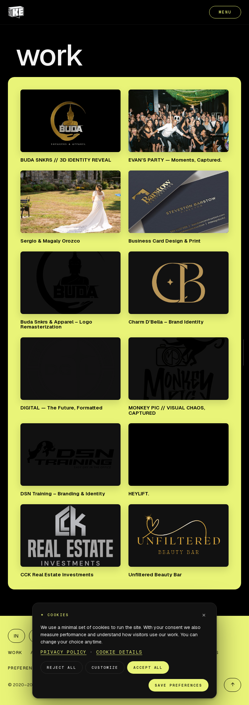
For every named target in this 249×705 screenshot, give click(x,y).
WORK (15, 652)
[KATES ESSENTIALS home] (16, 12)
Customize (105, 667)
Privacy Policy (63, 652)
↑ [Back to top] (233, 684)
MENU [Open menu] (225, 12)
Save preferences (178, 685)
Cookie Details (119, 652)
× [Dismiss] (204, 615)
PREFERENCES (25, 668)
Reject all (61, 667)
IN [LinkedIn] (16, 636)
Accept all (148, 667)
